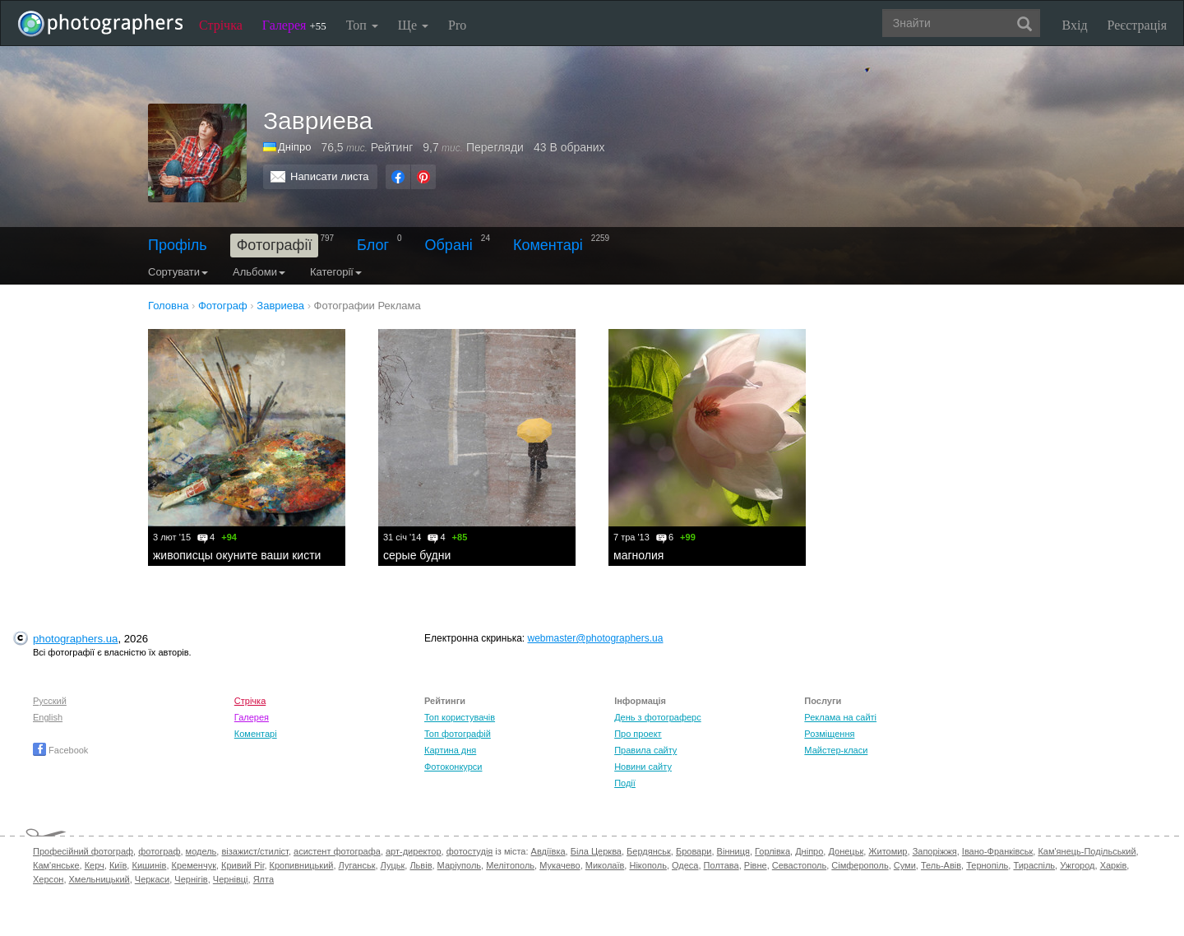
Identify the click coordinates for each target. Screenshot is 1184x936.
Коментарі (548, 245)
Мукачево (559, 865)
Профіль (177, 245)
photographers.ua (75, 638)
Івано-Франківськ (997, 851)
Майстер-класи (835, 750)
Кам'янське (56, 865)
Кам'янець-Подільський (1086, 851)
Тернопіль (987, 865)
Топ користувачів (459, 717)
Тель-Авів (941, 865)
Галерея (294, 25)
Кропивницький (302, 865)
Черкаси (152, 879)
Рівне (755, 865)
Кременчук (194, 865)
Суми (905, 865)
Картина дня (450, 750)
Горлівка (772, 851)
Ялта (263, 879)
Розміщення (829, 734)
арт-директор (414, 851)
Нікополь (647, 865)
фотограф (159, 851)
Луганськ (357, 865)
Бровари (694, 851)
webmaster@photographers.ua (596, 638)
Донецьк (845, 851)
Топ (362, 25)
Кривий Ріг (242, 865)
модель (201, 851)
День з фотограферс (657, 717)
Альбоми (259, 272)
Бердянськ (649, 851)
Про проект (637, 734)
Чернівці (230, 879)
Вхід (1075, 25)
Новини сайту (643, 767)
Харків (1113, 865)
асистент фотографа (337, 851)
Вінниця (733, 851)
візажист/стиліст (254, 851)
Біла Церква (596, 851)
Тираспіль (1034, 865)
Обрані (449, 245)
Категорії (336, 272)
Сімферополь (859, 865)
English (47, 717)
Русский (50, 701)
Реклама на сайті (840, 717)
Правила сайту (645, 750)
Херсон (48, 879)
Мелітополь (510, 865)
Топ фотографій (457, 734)
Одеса (685, 865)
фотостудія (469, 851)
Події (625, 783)
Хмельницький (99, 879)
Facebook (60, 750)
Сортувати (178, 272)
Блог (373, 245)
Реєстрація (1137, 25)
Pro (457, 25)
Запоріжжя (935, 851)
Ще (413, 25)
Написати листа (329, 176)
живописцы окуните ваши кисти (237, 555)
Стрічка (221, 25)
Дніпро (294, 147)
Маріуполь (459, 865)
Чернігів (190, 879)
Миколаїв (605, 865)
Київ (118, 865)
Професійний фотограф (83, 851)
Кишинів (149, 865)
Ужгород (1077, 865)
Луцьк (393, 865)
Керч (94, 865)
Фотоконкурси (453, 767)
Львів (420, 865)
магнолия (638, 555)
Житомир (887, 851)
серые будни (417, 555)
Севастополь (799, 865)
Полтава (721, 865)
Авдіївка (548, 851)
